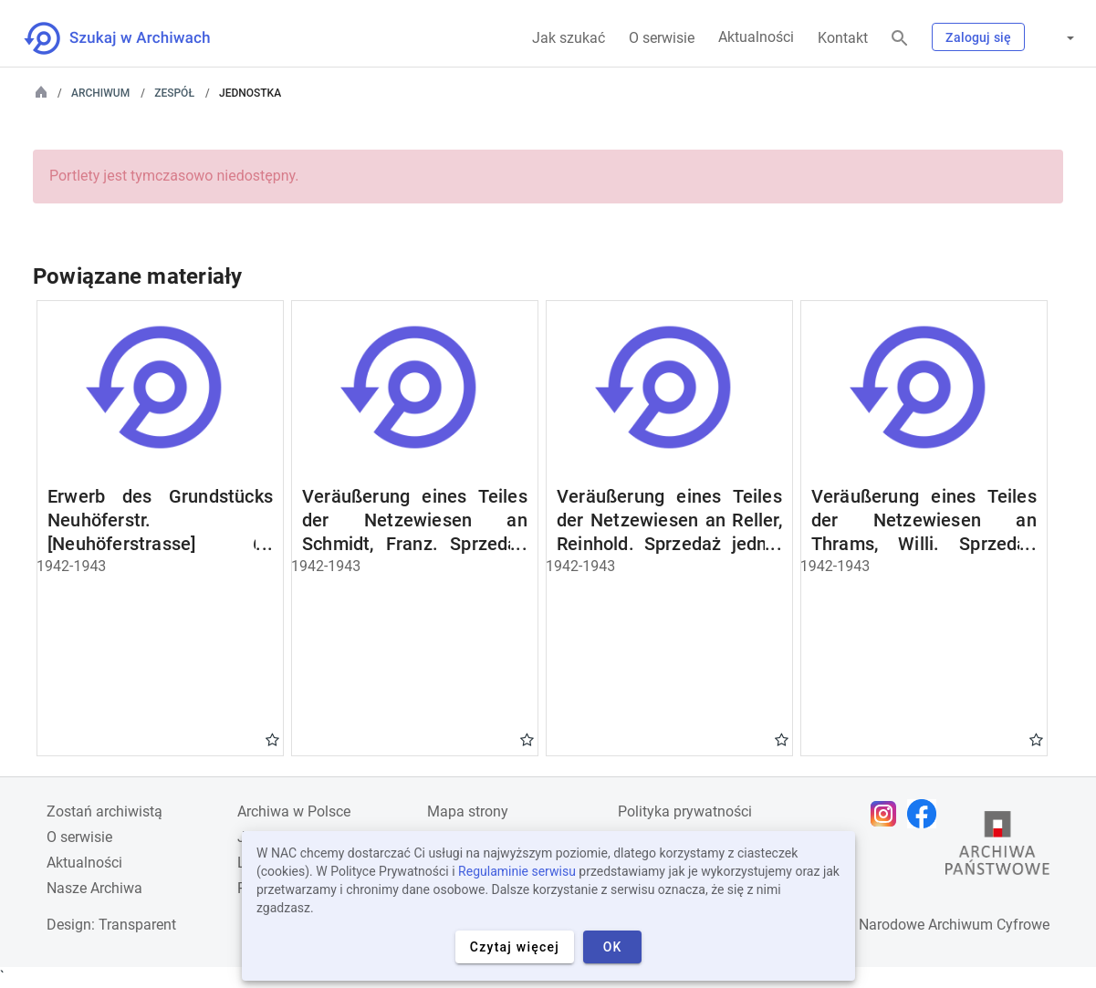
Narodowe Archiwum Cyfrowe (954, 924)
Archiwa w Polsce (293, 811)
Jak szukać (568, 38)
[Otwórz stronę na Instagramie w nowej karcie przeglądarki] (888, 813)
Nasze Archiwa (94, 888)
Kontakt (843, 38)
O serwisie (661, 38)
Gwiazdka (272, 739)
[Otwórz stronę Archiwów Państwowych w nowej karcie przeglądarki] (997, 847)
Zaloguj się (978, 37)
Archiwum (100, 93)
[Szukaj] (900, 38)
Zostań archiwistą (104, 811)
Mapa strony (467, 811)
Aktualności (756, 37)
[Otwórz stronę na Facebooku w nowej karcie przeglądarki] (926, 813)
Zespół (174, 93)
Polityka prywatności (685, 811)
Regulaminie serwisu (517, 871)
